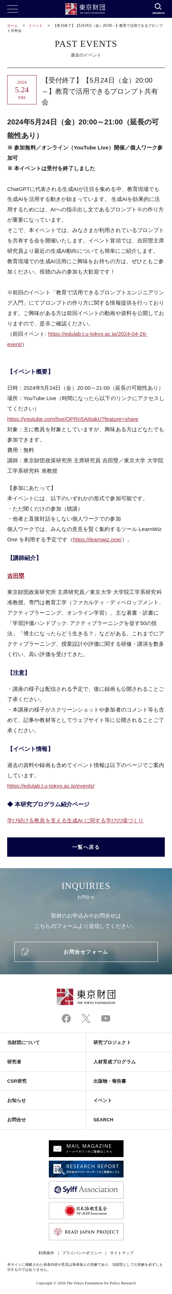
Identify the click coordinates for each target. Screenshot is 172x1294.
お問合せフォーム (86, 952)
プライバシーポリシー (82, 1253)
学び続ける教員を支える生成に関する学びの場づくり (75, 820)
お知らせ (16, 1100)
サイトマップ (122, 1253)
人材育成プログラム (114, 1061)
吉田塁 (15, 576)
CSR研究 (17, 1081)
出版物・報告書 (109, 1081)
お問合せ (16, 1119)
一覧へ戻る (86, 847)
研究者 (14, 1061)
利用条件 (46, 1253)
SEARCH (103, 1119)
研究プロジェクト (112, 1042)
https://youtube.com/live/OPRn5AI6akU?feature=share (72, 419)
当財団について (23, 1042)
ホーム (12, 26)
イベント (35, 26)
